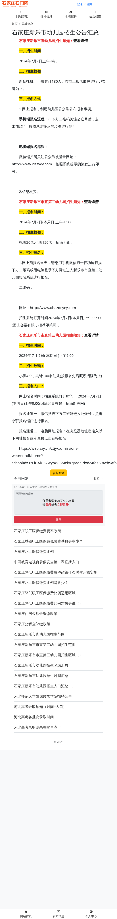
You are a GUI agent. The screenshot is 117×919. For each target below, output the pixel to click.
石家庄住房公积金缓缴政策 (35, 613)
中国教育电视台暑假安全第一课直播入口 (46, 561)
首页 (15, 24)
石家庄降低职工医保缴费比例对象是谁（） (48, 603)
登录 (80, 4)
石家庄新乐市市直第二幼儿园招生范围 (45, 644)
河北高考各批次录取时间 (34, 716)
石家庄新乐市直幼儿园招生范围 (39, 634)
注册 (90, 4)
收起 (98, 479)
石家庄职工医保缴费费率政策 (37, 530)
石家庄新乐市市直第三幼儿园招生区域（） (48, 654)
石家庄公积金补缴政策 (32, 623)
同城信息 (27, 24)
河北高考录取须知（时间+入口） (40, 706)
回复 (58, 520)
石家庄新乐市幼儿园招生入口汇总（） (45, 685)
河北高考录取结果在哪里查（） (39, 727)
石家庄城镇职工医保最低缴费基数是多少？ (48, 541)
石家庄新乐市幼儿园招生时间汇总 (41, 675)
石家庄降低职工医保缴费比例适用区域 (45, 592)
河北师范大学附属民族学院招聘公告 (43, 696)
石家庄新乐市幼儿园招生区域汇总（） (45, 665)
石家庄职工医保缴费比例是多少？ (41, 582)
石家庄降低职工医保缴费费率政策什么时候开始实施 (55, 572)
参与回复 (58, 473)
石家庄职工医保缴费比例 (34, 551)
